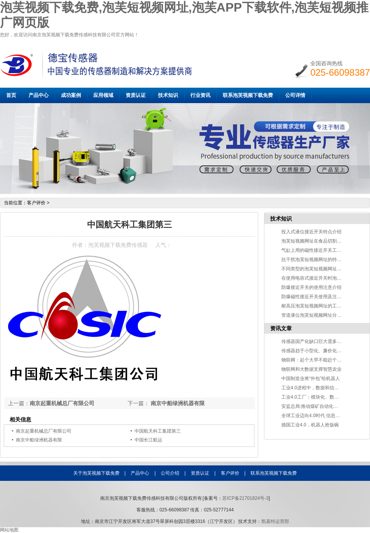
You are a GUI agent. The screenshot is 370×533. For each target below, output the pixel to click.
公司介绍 (170, 473)
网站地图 (9, 530)
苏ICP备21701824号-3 (245, 498)
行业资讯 (200, 95)
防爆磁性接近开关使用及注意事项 (316, 296)
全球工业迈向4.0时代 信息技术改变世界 (322, 415)
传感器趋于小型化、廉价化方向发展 (318, 350)
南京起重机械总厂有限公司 (62, 403)
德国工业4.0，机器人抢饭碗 (310, 425)
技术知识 (168, 95)
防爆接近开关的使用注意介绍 (311, 287)
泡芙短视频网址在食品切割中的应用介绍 (323, 241)
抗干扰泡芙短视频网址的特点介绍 (316, 259)
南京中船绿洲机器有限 (177, 403)
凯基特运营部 (275, 521)
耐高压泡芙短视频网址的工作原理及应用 (323, 306)
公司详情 (295, 95)
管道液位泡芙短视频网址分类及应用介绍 (323, 315)
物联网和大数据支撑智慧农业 (311, 369)
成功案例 (71, 95)
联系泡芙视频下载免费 (248, 95)
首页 (11, 95)
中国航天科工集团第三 (158, 431)
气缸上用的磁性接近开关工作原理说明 (320, 250)
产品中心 (39, 95)
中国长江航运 (148, 440)
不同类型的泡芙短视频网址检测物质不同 (323, 269)
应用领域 (103, 95)
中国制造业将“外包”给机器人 (310, 378)
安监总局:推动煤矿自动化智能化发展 (319, 406)
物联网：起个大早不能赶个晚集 (313, 360)
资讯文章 (281, 328)
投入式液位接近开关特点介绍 (311, 231)
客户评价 (36, 202)
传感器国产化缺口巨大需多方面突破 (318, 341)
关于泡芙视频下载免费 (96, 473)
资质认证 (136, 95)
